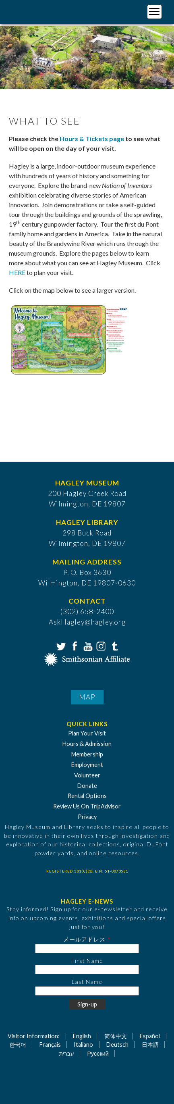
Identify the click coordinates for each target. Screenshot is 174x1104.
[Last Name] (87, 991)
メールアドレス (84, 939)
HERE (17, 272)
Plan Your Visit (87, 733)
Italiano (83, 1044)
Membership (87, 754)
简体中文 (115, 1036)
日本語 (150, 1044)
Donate (87, 785)
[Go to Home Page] (39, 10)
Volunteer (87, 775)
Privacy (87, 816)
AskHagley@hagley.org (87, 622)
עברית (66, 1053)
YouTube (87, 645)
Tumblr (114, 645)
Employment (87, 764)
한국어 (17, 1044)
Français (50, 1044)
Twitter (60, 645)
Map (87, 697)
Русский (97, 1053)
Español (150, 1036)
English (82, 1036)
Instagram (100, 645)
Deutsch (117, 1044)
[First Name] (87, 969)
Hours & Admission (87, 743)
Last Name (87, 981)
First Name (87, 960)
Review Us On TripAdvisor (87, 806)
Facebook (74, 645)
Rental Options (87, 795)
